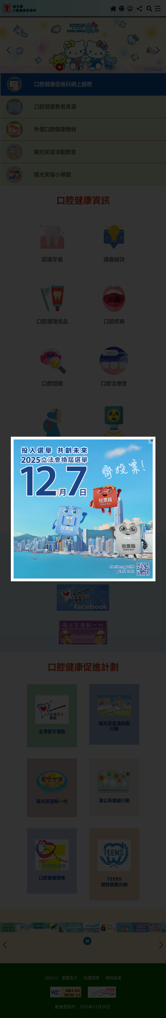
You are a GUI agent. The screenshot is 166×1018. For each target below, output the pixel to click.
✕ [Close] (152, 440)
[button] (83, 509)
